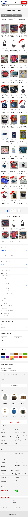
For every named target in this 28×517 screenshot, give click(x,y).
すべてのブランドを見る (14, 422)
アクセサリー (14, 303)
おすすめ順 (11, 19)
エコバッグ (15, 295)
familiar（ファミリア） (6, 15)
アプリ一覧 (17, 507)
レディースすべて (14, 275)
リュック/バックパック (15, 293)
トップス (14, 278)
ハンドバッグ (15, 290)
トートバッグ (15, 288)
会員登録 (24, 2)
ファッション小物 (14, 300)
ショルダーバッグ (17, 15)
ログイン (17, 2)
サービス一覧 (4, 507)
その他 (15, 298)
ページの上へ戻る (14, 385)
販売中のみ (4, 19)
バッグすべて (15, 283)
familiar (14, 264)
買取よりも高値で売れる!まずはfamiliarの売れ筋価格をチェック (14, 369)
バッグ (14, 280)
